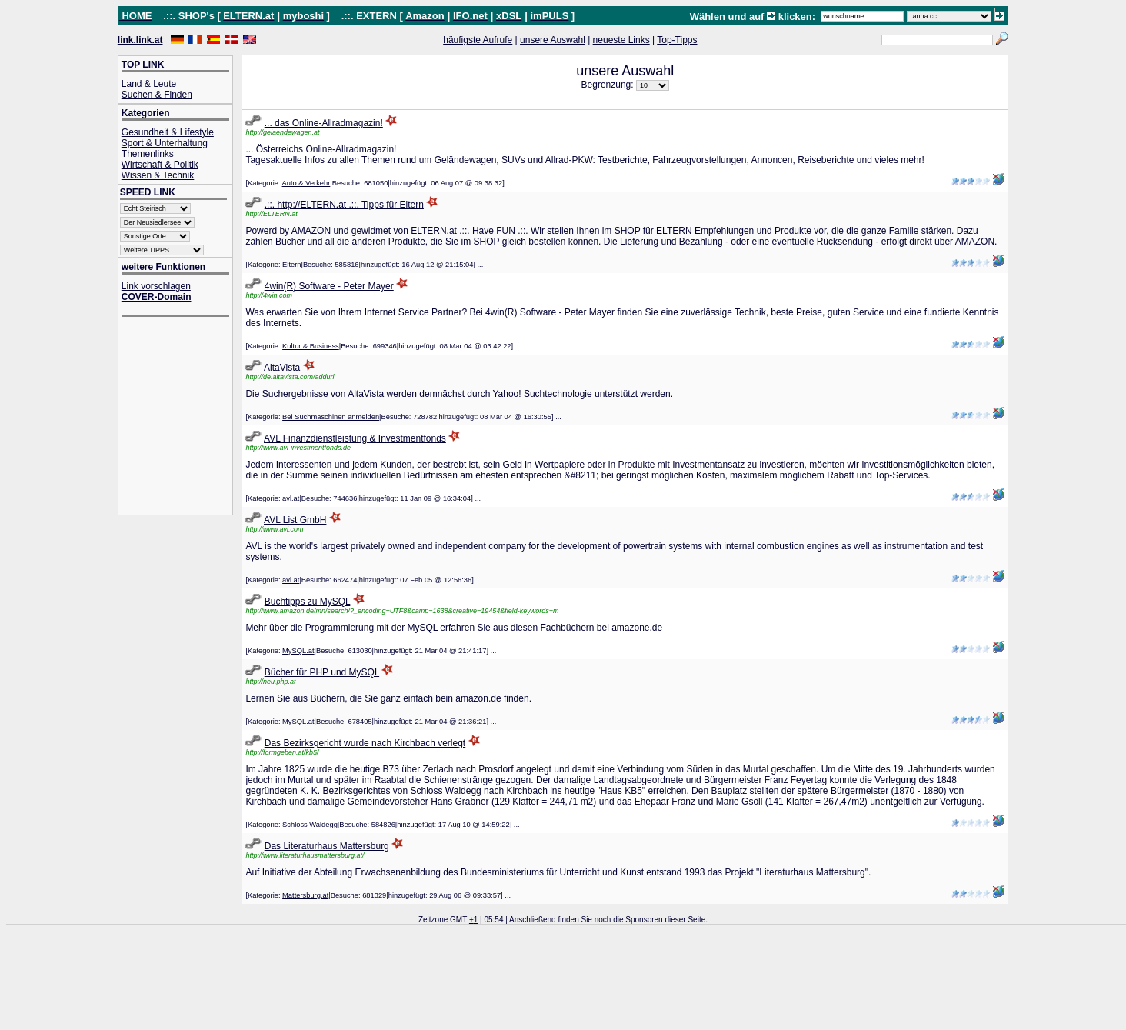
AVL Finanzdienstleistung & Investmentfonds (355, 438)
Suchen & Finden (157, 94)
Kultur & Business (310, 346)
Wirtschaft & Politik (160, 164)
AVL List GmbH (295, 520)
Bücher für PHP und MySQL (322, 672)
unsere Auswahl (552, 40)
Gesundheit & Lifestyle (168, 132)
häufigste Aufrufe (477, 40)
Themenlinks (148, 153)
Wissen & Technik (158, 175)
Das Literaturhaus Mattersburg (327, 846)
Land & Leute (149, 83)
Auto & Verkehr (306, 183)
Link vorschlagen (156, 286)
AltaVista (282, 367)
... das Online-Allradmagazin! (324, 123)
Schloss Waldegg (310, 824)
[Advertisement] (183, 417)
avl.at (290, 498)
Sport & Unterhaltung (165, 143)
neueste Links (621, 40)
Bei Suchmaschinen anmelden (330, 417)
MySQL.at (298, 651)
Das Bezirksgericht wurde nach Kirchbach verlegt (365, 743)
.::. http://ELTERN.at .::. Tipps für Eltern (344, 204)
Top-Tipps (677, 40)
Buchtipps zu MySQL (308, 601)
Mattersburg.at (305, 895)
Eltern (291, 264)
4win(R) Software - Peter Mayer (329, 286)
